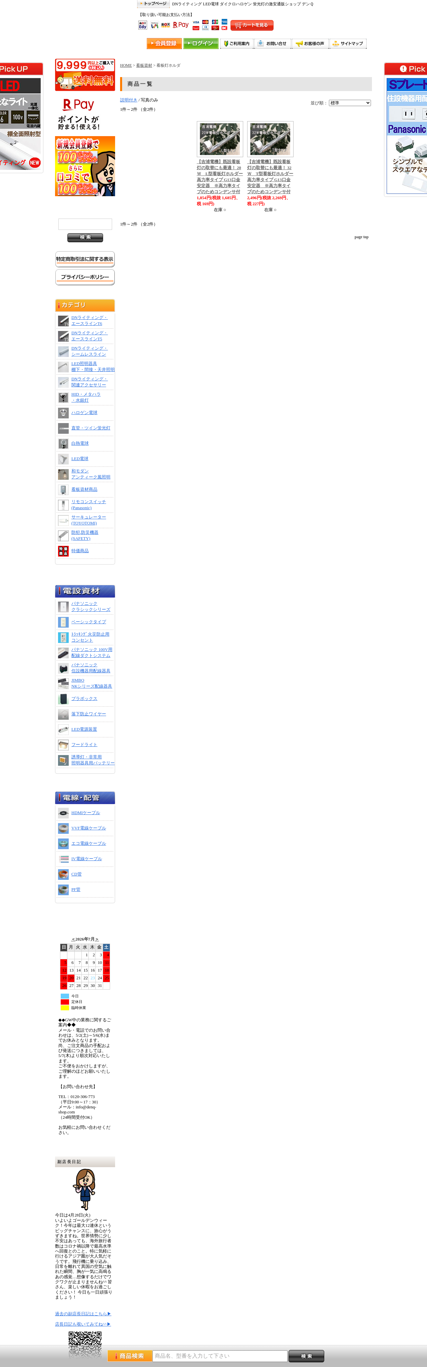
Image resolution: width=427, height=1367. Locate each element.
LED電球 (79, 458)
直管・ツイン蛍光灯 (90, 428)
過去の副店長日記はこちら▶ (83, 1314)
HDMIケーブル (85, 812)
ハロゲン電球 (84, 412)
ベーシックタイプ (88, 622)
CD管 (76, 874)
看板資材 (144, 65)
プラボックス (84, 698)
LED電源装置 (84, 729)
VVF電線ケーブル (88, 828)
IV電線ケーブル (86, 859)
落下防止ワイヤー (88, 714)
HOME (126, 65)
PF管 (75, 889)
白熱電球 (80, 443)
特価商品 (80, 551)
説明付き (128, 100)
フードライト (84, 744)
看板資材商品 (84, 489)
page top (362, 237)
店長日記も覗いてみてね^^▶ (83, 1324)
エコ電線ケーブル (88, 843)
